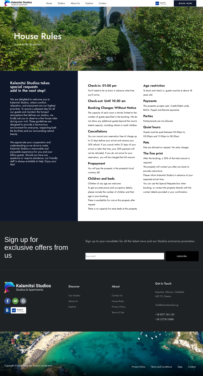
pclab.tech (47, 365)
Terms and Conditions (161, 366)
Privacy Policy (138, 366)
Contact (102, 3)
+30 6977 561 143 (164, 314)
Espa (180, 366)
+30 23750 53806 (164, 319)
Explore (89, 3)
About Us (75, 3)
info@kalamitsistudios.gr (166, 305)
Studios (61, 3)
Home (49, 3)
